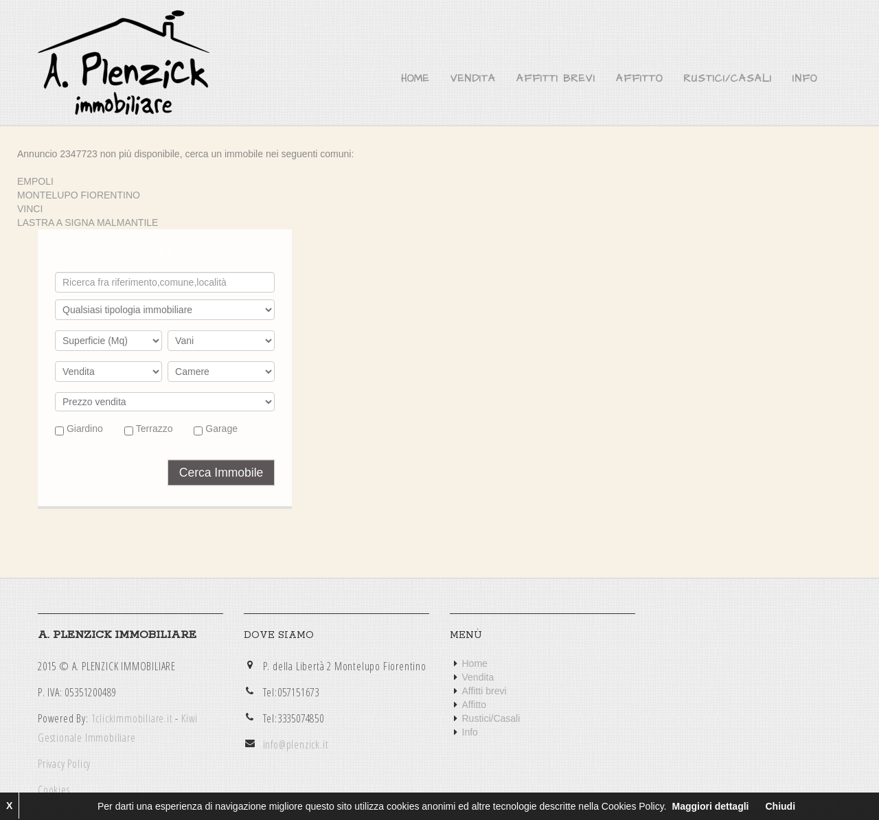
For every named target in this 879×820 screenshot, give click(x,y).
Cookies (54, 789)
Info (804, 78)
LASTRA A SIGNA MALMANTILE (87, 222)
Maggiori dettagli (710, 806)
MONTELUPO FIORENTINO (78, 195)
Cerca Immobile (221, 472)
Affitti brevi (555, 78)
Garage (216, 429)
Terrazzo (148, 429)
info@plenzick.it (296, 744)
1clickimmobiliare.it (132, 718)
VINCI (30, 208)
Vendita (473, 78)
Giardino (79, 429)
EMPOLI (35, 181)
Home (415, 78)
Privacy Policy (64, 763)
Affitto (639, 78)
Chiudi (780, 806)
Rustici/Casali (727, 78)
